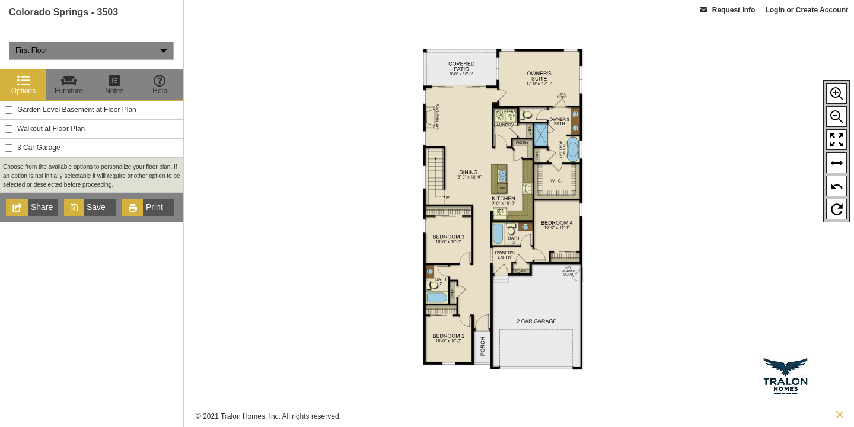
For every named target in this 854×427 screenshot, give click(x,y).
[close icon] (839, 416)
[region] (91, 213)
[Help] (160, 84)
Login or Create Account (806, 10)
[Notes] (115, 84)
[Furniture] (69, 84)
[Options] (23, 84)
